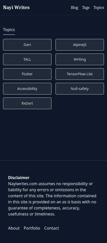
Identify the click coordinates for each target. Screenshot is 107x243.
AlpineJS (79, 44)
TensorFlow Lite (80, 73)
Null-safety (80, 88)
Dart (27, 44)
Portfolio (32, 228)
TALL (27, 59)
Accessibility (27, 88)
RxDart (27, 103)
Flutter (27, 73)
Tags (86, 7)
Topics (99, 7)
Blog (74, 7)
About (14, 228)
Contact (51, 228)
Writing (80, 59)
